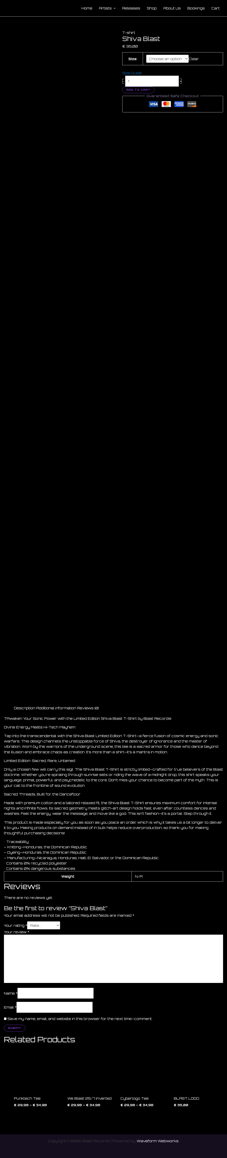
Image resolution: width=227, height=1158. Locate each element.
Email (10, 1007)
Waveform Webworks (157, 1141)
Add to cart (138, 89)
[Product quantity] (152, 81)
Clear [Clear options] (194, 59)
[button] (114, 8)
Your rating (15, 925)
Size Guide (132, 73)
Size (132, 59)
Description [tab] (24, 708)
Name (11, 993)
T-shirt (128, 33)
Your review (16, 932)
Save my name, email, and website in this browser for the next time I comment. (79, 1019)
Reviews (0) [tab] (88, 708)
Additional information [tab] (56, 708)
